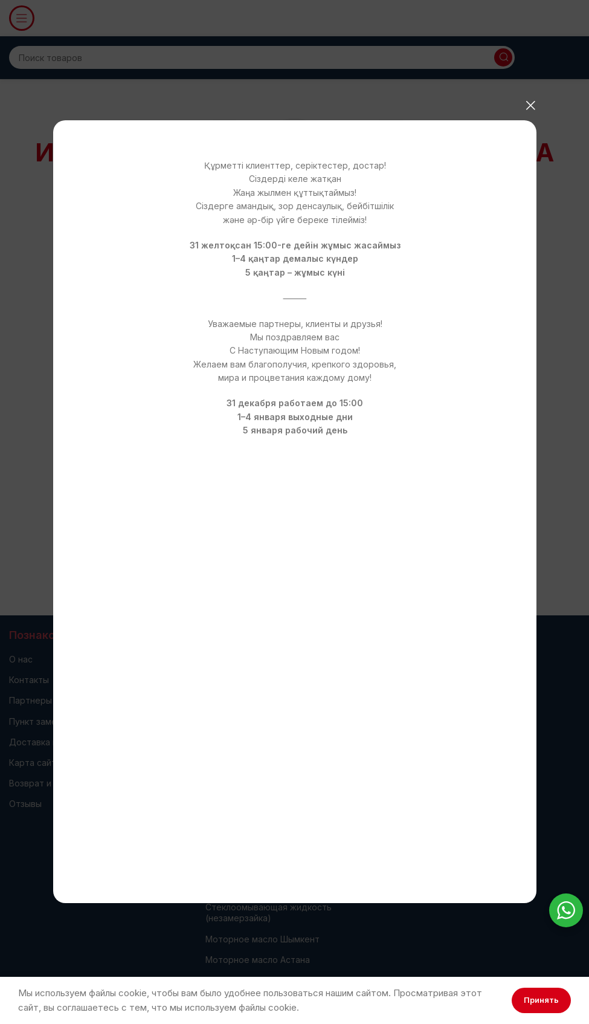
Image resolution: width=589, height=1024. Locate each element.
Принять (541, 1000)
